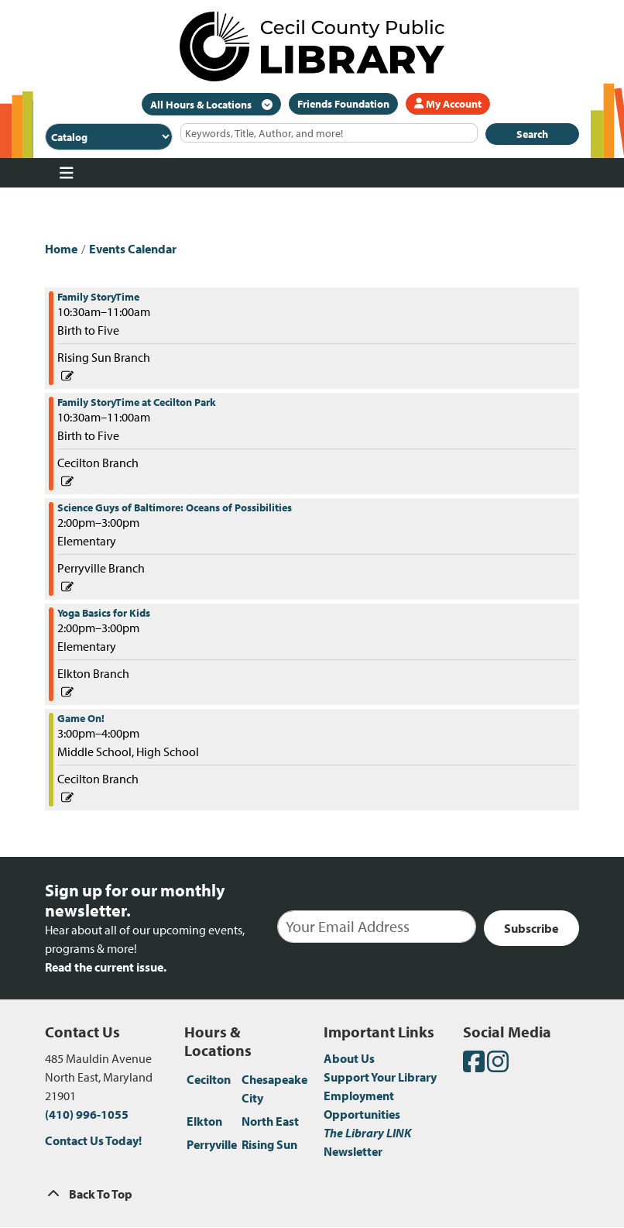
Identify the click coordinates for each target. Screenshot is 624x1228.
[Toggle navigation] (66, 173)
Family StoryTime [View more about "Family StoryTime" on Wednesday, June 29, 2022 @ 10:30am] (98, 296)
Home (61, 248)
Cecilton (209, 1079)
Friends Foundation (343, 104)
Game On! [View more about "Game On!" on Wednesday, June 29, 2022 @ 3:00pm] (81, 718)
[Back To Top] (312, 1194)
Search (532, 134)
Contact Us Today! (93, 1140)
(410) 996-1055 (87, 1114)
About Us (349, 1058)
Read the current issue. (105, 967)
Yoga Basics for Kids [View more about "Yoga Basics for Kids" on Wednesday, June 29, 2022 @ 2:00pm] (103, 612)
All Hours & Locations (202, 105)
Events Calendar (133, 248)
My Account (448, 104)
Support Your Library (380, 1077)
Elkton (204, 1121)
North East (270, 1121)
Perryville (212, 1144)
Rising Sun (269, 1144)
